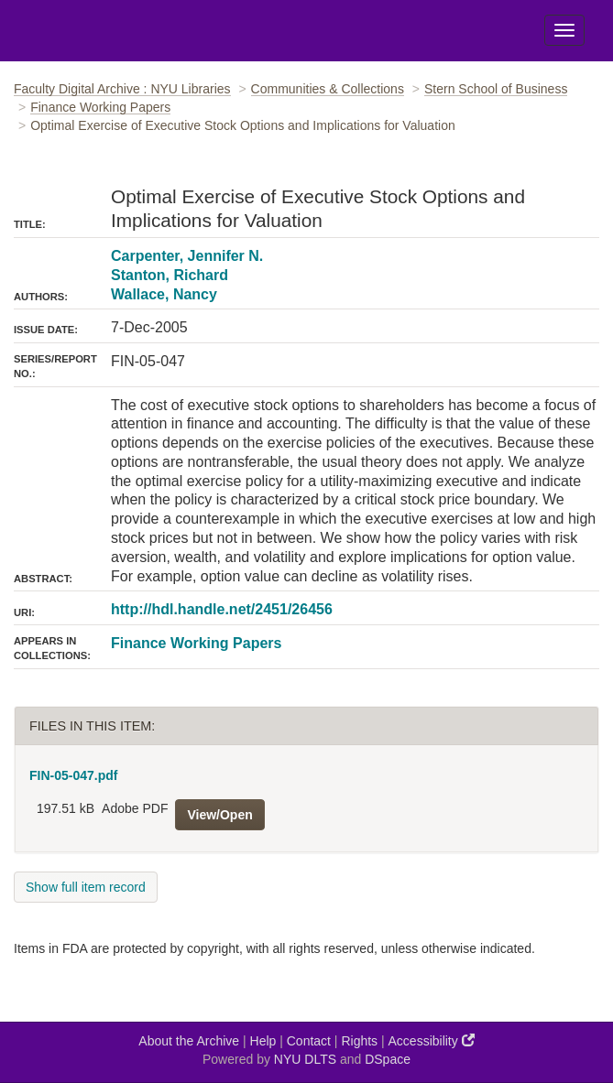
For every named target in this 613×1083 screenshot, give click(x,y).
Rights (359, 1041)
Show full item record (86, 887)
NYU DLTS (305, 1059)
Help (263, 1041)
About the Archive (188, 1041)
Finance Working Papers (100, 107)
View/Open (219, 814)
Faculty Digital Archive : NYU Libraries (122, 88)
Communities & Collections (327, 88)
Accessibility (432, 1040)
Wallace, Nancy (164, 294)
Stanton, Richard (169, 275)
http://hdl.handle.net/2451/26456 (222, 609)
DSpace (387, 1059)
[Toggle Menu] (564, 30)
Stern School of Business (495, 88)
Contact (309, 1041)
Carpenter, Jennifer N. (187, 256)
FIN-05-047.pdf (73, 775)
